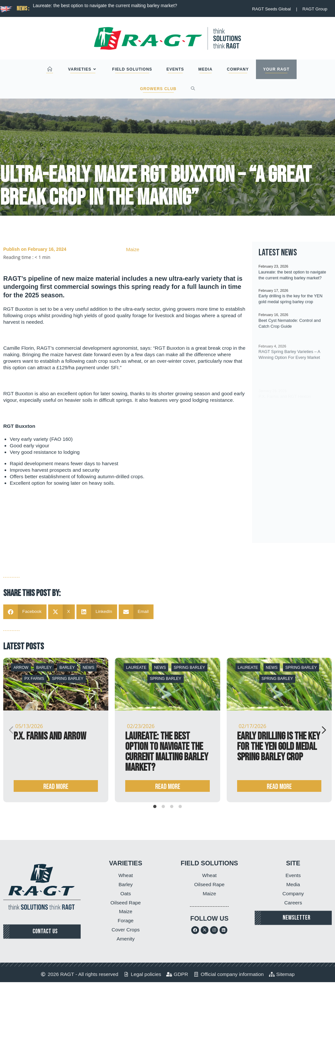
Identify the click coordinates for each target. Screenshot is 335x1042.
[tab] (155, 806)
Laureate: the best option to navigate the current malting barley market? (105, 5)
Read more (55, 786)
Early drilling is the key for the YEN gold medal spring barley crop (278, 747)
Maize (132, 249)
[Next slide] (324, 730)
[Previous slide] (11, 730)
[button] (25, 611)
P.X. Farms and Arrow (50, 736)
